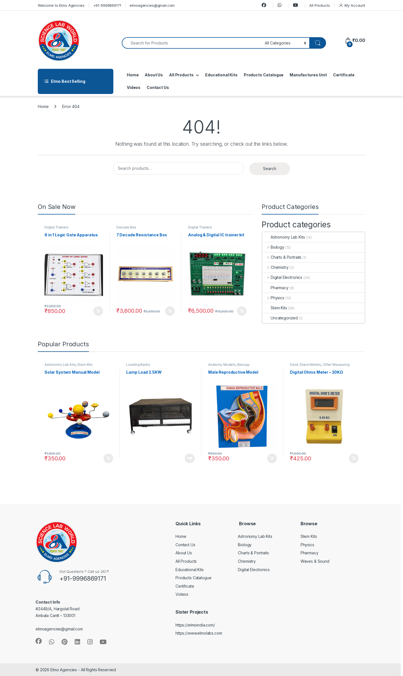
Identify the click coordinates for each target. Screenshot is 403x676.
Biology (273, 247)
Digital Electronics (282, 277)
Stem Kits (274, 307)
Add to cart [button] (98, 311)
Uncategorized (280, 317)
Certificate (344, 74)
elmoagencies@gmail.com (152, 5)
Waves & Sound (315, 561)
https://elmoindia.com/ (195, 625)
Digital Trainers (56, 227)
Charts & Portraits (281, 257)
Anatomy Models (222, 364)
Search (269, 168)
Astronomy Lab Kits (283, 237)
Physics (273, 297)
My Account (352, 5)
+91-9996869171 (107, 5)
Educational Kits (221, 74)
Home (133, 74)
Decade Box (126, 227)
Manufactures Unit (308, 74)
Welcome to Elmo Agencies (61, 5)
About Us (154, 74)
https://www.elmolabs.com (198, 633)
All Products (319, 5)
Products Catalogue (263, 74)
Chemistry (275, 267)
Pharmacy (275, 287)
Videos (133, 87)
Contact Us (158, 87)
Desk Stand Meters (305, 364)
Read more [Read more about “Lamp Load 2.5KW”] (190, 458)
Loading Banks (138, 364)
